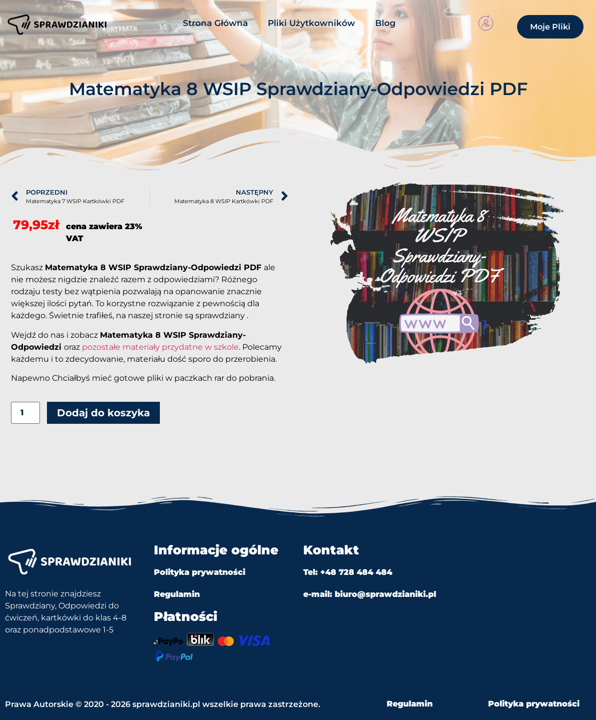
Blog (385, 23)
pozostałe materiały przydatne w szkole (160, 347)
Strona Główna (215, 23)
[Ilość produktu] (25, 413)
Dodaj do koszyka (103, 413)
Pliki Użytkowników (311, 23)
